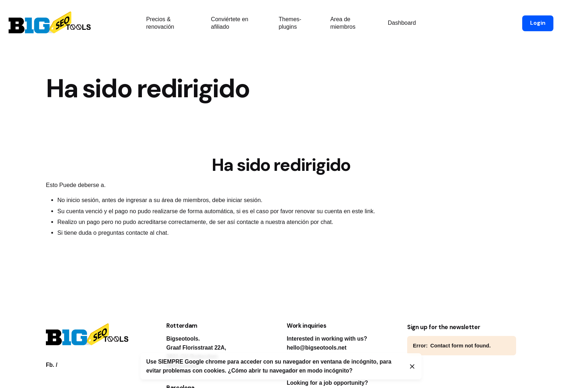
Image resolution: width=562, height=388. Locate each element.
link (369, 211)
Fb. (50, 365)
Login (538, 23)
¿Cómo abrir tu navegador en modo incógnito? (290, 371)
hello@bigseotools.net (317, 348)
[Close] (412, 366)
